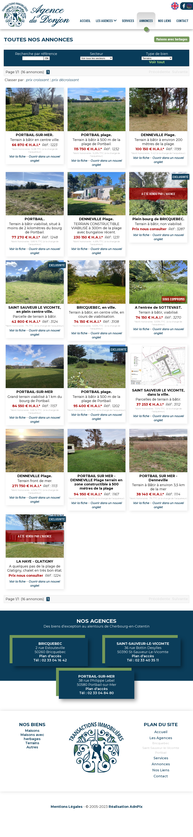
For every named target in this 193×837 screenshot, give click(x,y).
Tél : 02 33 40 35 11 (143, 660)
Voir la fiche (17, 156)
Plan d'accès (50, 656)
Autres (32, 747)
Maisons (32, 731)
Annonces (146, 20)
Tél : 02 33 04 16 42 (50, 660)
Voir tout (157, 62)
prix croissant (37, 80)
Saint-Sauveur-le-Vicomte (160, 748)
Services (128, 20)
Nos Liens (164, 20)
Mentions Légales (66, 807)
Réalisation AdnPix (125, 807)
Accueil (85, 20)
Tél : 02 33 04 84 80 (96, 693)
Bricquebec (160, 743)
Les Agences (160, 738)
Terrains (32, 743)
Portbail (160, 752)
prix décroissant (65, 80)
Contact (182, 20)
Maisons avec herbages (171, 39)
